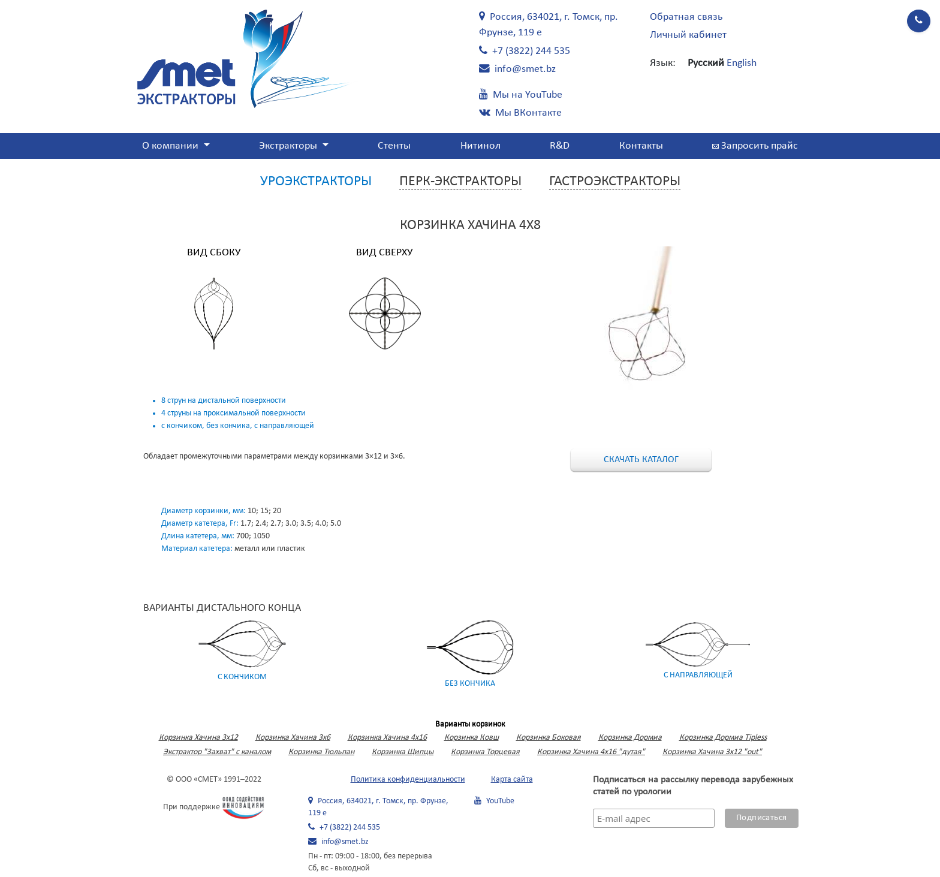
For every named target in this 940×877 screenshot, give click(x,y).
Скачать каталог (641, 460)
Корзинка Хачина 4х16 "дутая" (591, 752)
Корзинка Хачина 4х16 (387, 737)
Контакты (641, 146)
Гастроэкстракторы (614, 181)
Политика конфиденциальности (408, 779)
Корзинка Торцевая (485, 752)
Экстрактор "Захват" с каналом (217, 752)
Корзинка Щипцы (402, 752)
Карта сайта (512, 779)
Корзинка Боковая (548, 737)
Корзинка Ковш (471, 737)
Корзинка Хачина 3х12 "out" (712, 752)
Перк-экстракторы (460, 181)
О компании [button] (171, 146)
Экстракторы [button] (289, 146)
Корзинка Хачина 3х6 (292, 737)
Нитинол (480, 146)
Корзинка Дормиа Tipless (723, 737)
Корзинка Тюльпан (321, 752)
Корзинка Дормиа (630, 737)
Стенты (394, 146)
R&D (560, 146)
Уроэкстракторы (316, 181)
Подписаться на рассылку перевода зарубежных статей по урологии (693, 786)
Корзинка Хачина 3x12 (198, 737)
